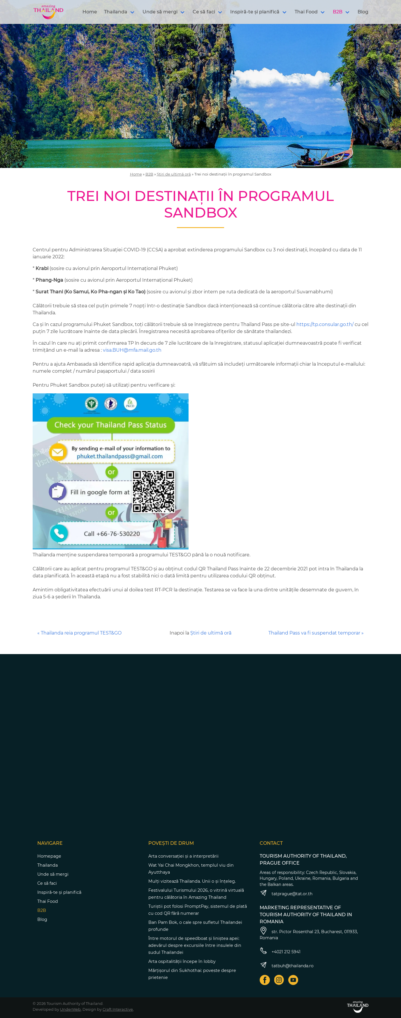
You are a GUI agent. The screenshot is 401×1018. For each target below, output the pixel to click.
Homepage (49, 856)
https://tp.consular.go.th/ (324, 324)
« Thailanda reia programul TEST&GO (79, 633)
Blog (363, 12)
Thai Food (306, 12)
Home (89, 12)
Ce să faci (204, 12)
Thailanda (115, 12)
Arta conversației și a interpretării (183, 856)
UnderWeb (70, 1009)
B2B (337, 12)
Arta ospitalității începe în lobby (182, 961)
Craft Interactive (118, 1009)
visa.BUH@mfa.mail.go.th (132, 350)
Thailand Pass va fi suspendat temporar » (316, 633)
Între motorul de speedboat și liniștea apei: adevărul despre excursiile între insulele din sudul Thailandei (194, 945)
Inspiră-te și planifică (254, 12)
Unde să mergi (160, 12)
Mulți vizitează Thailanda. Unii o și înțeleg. (192, 881)
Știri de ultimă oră (174, 174)
